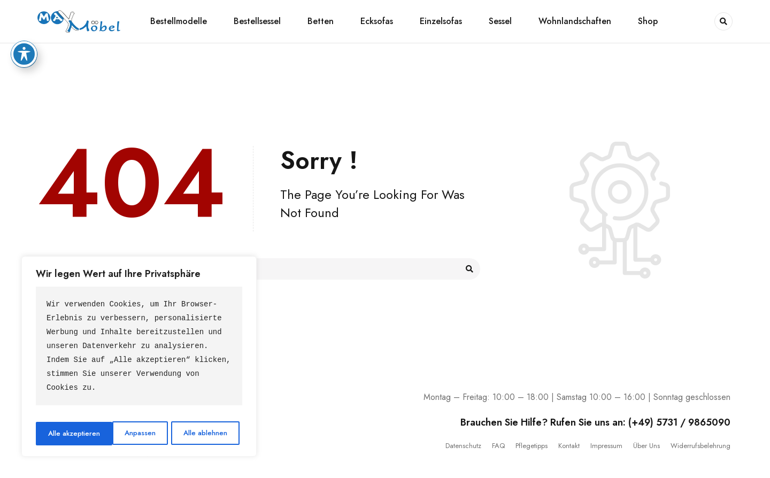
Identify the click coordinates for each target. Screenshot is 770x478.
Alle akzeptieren (204, 433)
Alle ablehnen (128, 433)
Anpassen (63, 433)
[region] (139, 358)
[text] (139, 349)
